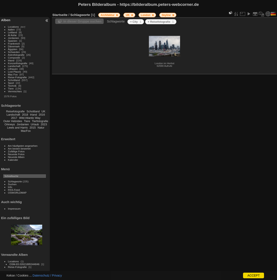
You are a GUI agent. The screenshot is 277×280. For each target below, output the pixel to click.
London (146, 15)
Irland (11, 60)
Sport (11, 82)
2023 (44, 124)
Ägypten (12, 49)
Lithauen (13, 68)
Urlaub (35, 124)
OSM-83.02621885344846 (25, 264)
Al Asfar (12, 35)
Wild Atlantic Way (29, 117)
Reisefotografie (15, 111)
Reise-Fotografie (17, 77)
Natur (41, 127)
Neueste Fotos (16, 154)
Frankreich (14, 43)
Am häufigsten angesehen (23, 145)
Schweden (14, 52)
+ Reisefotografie (161, 21)
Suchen (12, 184)
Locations (13, 26)
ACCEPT (253, 275)
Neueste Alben (16, 157)
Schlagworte (15, 181)
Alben (5, 20)
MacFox (26, 130)
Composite (14, 57)
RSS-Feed (14, 189)
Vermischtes (15, 91)
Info (10, 187)
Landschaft (14, 66)
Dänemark (14, 46)
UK (43, 111)
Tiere (11, 88)
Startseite (60, 15)
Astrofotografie (16, 54)
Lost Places (14, 71)
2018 (25, 114)
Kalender (13, 159)
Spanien (12, 40)
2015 (33, 127)
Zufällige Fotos (16, 151)
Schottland (14, 80)
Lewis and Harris (17, 127)
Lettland (12, 32)
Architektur (108, 15)
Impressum (14, 208)
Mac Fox (13, 74)
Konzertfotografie (17, 63)
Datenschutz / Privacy (47, 275)
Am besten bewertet (19, 148)
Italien (11, 29)
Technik (12, 85)
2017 (14, 117)
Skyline (166, 15)
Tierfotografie (40, 121)
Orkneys (10, 124)
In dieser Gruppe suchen (82, 21)
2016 (42, 114)
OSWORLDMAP (17, 192)
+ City (135, 21)
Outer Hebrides (12, 121)
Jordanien (13, 38)
